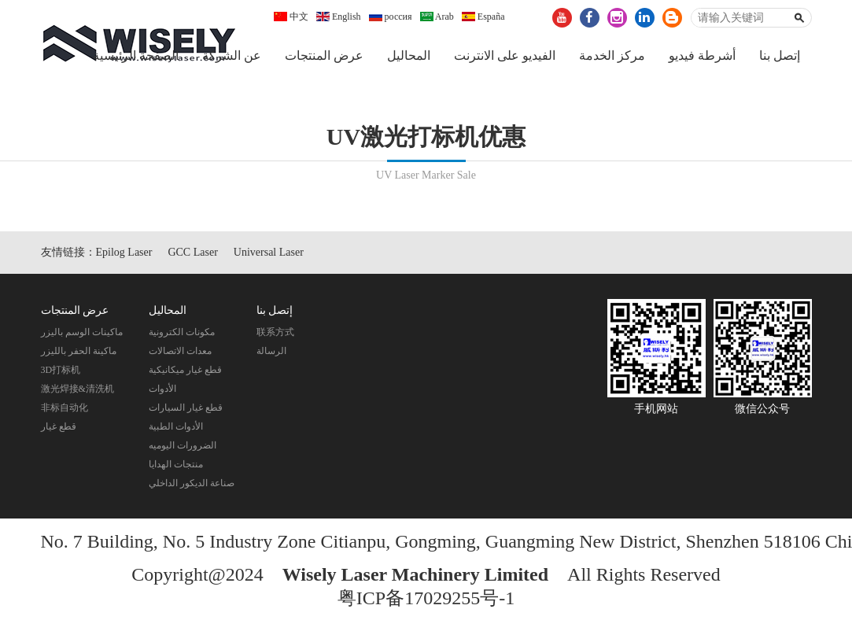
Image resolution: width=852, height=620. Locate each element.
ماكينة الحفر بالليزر (78, 354)
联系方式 (275, 335)
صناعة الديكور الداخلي (191, 486)
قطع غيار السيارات (186, 410)
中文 (291, 16)
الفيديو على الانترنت (504, 55)
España (483, 16)
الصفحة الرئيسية (136, 55)
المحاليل (408, 55)
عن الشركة (231, 55)
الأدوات (162, 391)
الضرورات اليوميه (182, 448)
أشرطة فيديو (702, 55)
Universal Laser (269, 255)
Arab (437, 16)
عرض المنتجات (324, 55)
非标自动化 (64, 410)
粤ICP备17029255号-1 (426, 601)
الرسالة (271, 354)
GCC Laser (192, 255)
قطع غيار (58, 429)
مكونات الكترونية (182, 335)
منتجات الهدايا (176, 467)
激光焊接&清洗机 (77, 391)
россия (390, 16)
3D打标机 (61, 372)
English (338, 16)
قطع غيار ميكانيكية (185, 372)
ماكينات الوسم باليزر (82, 335)
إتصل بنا (779, 55)
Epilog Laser (124, 255)
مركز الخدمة (612, 55)
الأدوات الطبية (176, 429)
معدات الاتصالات (180, 354)
